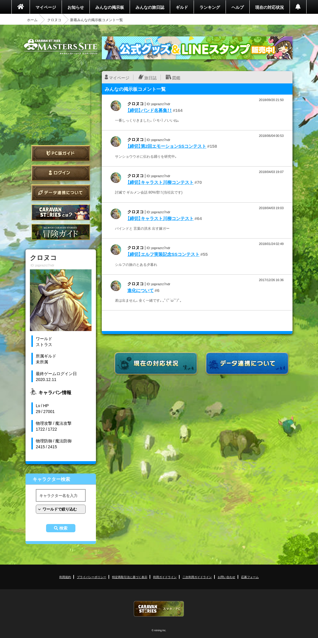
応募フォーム (250, 577)
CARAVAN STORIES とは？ (60, 212)
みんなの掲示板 (109, 7)
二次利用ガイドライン (197, 577)
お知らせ (75, 7)
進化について (140, 290)
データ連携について (60, 192)
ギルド (182, 7)
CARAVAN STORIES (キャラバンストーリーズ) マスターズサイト (61, 46)
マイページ (45, 7)
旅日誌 (150, 77)
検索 (63, 528)
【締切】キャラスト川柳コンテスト (160, 182)
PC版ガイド (60, 153)
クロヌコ (54, 19)
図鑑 (176, 77)
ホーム (32, 19)
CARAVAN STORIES (159, 609)
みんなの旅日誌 (150, 7)
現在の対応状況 (269, 7)
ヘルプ (237, 7)
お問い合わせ (226, 577)
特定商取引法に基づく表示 (129, 577)
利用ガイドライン (165, 577)
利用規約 (65, 577)
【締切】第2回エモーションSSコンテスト (166, 146)
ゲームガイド (60, 232)
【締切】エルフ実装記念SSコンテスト (163, 254)
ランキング (209, 7)
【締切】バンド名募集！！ (149, 110)
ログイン (60, 173)
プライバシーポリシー (91, 577)
